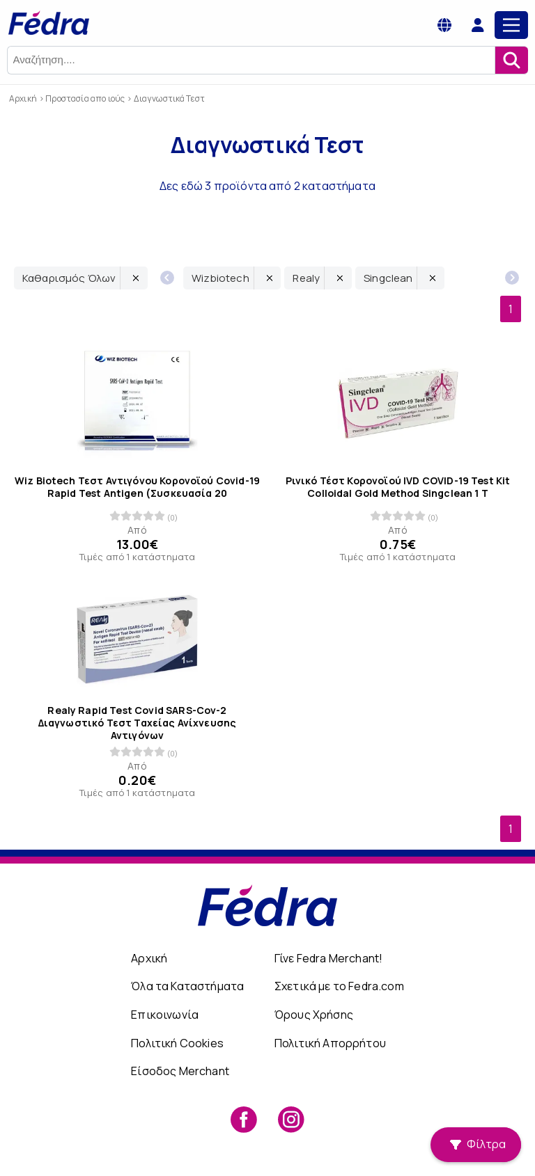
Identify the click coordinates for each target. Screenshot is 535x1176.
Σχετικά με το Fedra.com (339, 986)
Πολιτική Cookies (177, 1043)
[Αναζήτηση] (511, 60)
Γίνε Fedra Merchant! (328, 958)
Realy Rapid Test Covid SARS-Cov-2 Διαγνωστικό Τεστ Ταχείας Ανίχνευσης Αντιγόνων (137, 722)
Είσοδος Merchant (180, 1071)
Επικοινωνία (165, 1014)
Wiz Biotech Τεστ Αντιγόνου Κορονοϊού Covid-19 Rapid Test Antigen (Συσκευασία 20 (137, 486)
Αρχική (149, 958)
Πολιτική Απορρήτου (330, 1043)
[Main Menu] (511, 25)
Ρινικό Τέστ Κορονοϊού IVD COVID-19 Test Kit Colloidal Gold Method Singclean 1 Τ (398, 486)
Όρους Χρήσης (313, 1014)
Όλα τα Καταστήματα (187, 986)
